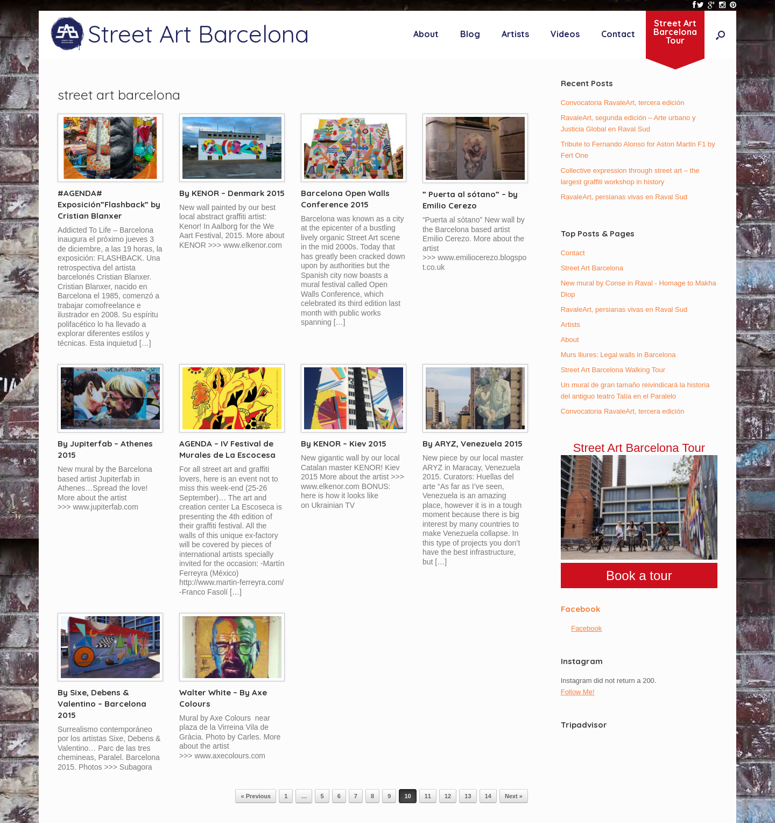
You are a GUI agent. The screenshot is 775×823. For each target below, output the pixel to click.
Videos (565, 34)
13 (467, 796)
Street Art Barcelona (592, 268)
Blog (470, 34)
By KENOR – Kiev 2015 (343, 443)
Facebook (580, 609)
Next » (514, 796)
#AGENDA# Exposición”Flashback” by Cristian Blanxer (109, 204)
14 (488, 796)
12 (448, 796)
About (426, 34)
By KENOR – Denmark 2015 (232, 193)
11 (428, 796)
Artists (515, 34)
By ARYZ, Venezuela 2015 (472, 443)
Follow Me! (578, 692)
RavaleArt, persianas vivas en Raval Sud (624, 197)
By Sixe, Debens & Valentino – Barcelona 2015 (102, 703)
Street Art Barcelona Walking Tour (613, 370)
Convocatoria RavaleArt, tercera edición (623, 103)
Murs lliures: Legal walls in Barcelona (618, 355)
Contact (618, 34)
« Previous (256, 796)
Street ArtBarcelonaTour (675, 32)
